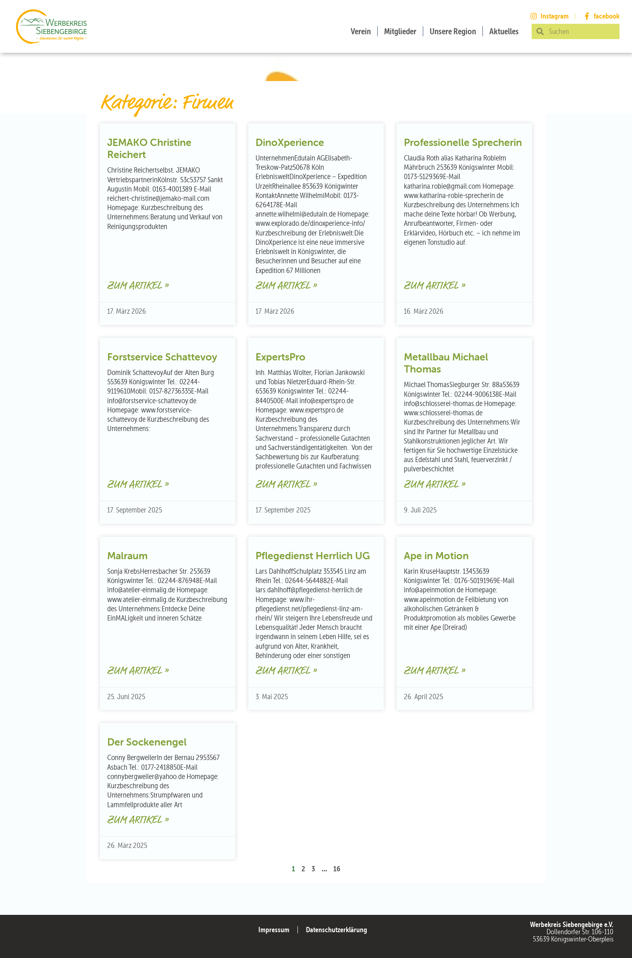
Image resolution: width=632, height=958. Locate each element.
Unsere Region (453, 31)
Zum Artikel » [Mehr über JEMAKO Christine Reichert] (137, 286)
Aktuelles (504, 31)
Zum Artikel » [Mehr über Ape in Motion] (434, 671)
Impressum (273, 929)
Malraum (127, 556)
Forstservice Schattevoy (162, 357)
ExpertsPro (281, 357)
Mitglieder (400, 31)
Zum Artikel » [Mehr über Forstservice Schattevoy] (137, 484)
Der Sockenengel (147, 742)
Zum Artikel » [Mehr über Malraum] (137, 671)
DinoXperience (290, 142)
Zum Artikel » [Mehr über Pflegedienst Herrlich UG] (286, 671)
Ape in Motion (436, 556)
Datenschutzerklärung (336, 929)
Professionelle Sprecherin (463, 142)
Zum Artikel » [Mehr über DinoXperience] (286, 286)
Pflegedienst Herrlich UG (313, 556)
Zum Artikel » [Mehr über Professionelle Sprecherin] (434, 286)
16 (336, 868)
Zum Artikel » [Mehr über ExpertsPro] (286, 484)
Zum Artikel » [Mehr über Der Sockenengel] (137, 820)
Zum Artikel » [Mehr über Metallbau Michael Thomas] (434, 484)
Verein (361, 31)
